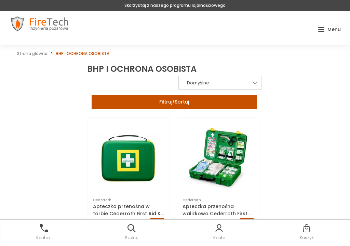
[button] (329, 29)
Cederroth (102, 200)
